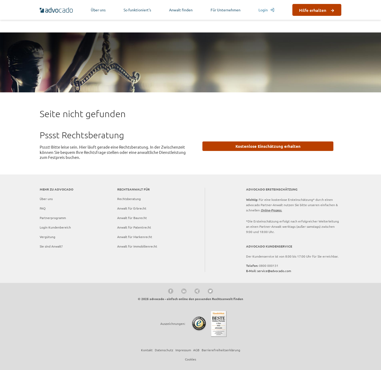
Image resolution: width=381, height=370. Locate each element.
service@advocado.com (274, 271)
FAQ (43, 208)
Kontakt (147, 350)
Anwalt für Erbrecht (131, 208)
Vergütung (47, 237)
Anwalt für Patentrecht (134, 227)
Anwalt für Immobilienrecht (137, 246)
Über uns (98, 9)
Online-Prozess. (271, 210)
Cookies (190, 359)
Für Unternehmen (226, 9)
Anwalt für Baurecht (132, 218)
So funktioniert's (137, 9)
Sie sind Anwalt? (51, 246)
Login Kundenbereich (55, 227)
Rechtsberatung (129, 199)
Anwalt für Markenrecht (134, 237)
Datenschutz (164, 350)
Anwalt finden (181, 9)
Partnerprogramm (53, 218)
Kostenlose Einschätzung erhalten (268, 146)
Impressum (183, 350)
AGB (196, 350)
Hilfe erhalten (312, 10)
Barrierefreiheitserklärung (221, 350)
